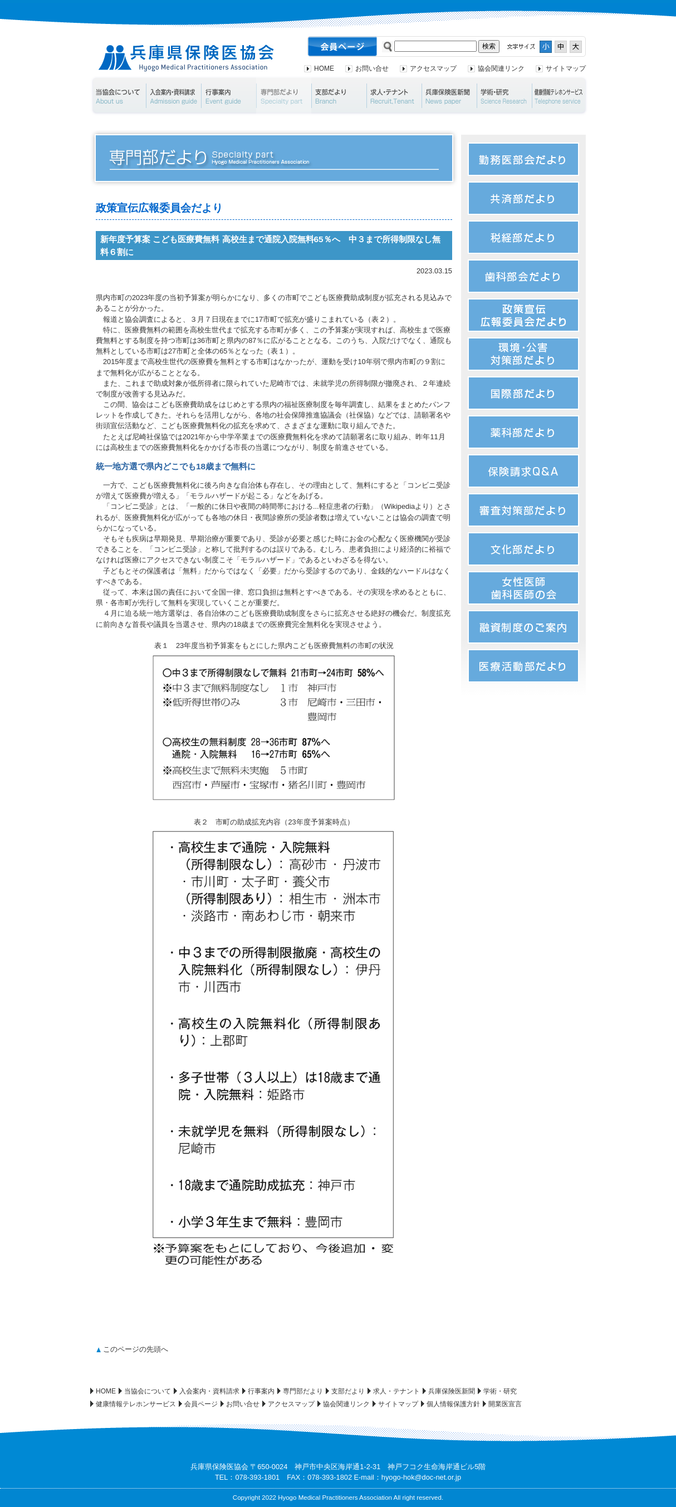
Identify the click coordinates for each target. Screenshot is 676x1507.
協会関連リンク (501, 68)
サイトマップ (566, 68)
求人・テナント (394, 95)
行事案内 (228, 95)
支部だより (338, 95)
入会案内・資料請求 (173, 95)
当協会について (118, 95)
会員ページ (201, 1404)
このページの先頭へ (135, 1349)
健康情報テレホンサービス (560, 95)
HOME (324, 68)
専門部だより (283, 95)
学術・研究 (504, 95)
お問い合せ (372, 68)
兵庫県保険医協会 (186, 58)
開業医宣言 (505, 1404)
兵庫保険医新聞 (449, 95)
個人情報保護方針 (453, 1404)
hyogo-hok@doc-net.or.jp (421, 1477)
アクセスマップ (433, 68)
